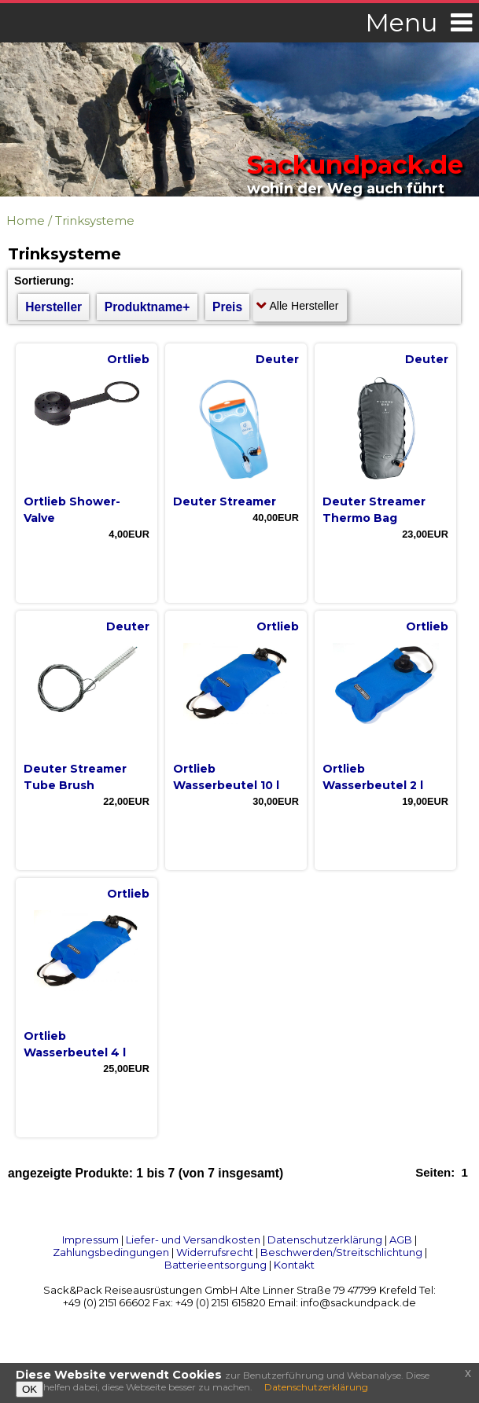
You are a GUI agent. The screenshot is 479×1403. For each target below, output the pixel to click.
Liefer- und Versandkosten (193, 1239)
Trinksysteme (94, 220)
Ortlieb (128, 359)
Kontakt (294, 1264)
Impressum (90, 1239)
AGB (400, 1239)
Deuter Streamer (224, 501)
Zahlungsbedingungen (111, 1252)
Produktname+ (147, 307)
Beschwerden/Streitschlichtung (341, 1252)
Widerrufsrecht (214, 1252)
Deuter (277, 359)
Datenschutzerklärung (324, 1239)
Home (25, 220)
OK (29, 1389)
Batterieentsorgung (215, 1264)
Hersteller (53, 307)
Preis (227, 307)
